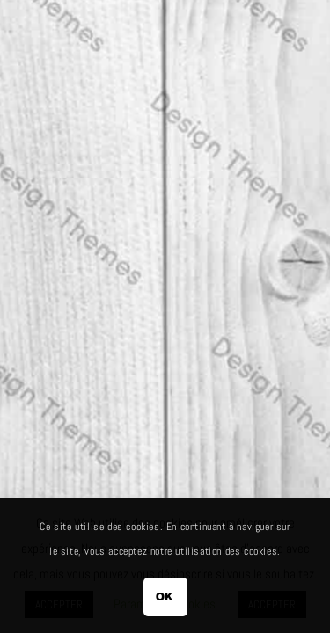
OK (165, 596)
